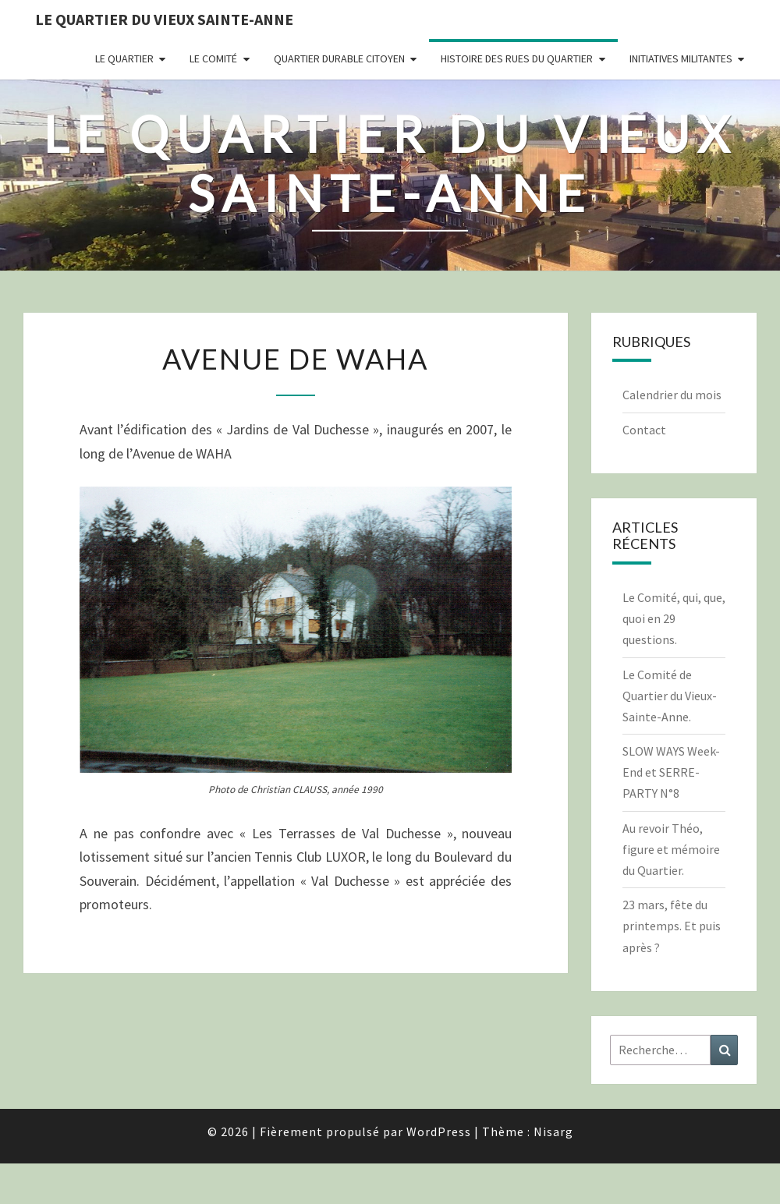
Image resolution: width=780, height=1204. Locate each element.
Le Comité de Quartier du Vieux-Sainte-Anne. (669, 695)
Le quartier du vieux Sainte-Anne (164, 19)
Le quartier (124, 58)
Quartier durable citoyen (339, 58)
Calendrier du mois (672, 394)
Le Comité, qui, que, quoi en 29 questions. (673, 618)
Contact (644, 429)
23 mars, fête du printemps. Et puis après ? (671, 925)
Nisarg (553, 1131)
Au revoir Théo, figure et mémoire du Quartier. (671, 849)
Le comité (213, 58)
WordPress (438, 1131)
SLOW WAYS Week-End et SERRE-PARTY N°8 (671, 772)
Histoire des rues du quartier (517, 58)
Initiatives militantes (680, 58)
